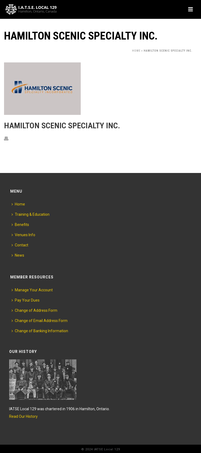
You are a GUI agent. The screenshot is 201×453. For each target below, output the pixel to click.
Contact (20, 245)
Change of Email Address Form (40, 320)
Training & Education (31, 214)
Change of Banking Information (40, 331)
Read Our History (23, 416)
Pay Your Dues (26, 300)
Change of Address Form (34, 310)
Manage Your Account (32, 290)
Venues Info (23, 235)
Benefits (20, 224)
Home (136, 50)
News (18, 255)
